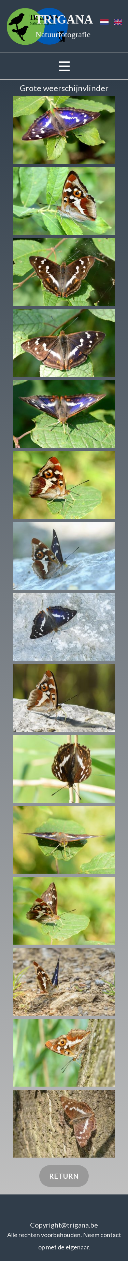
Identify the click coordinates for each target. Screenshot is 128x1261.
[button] (64, 130)
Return (64, 1176)
